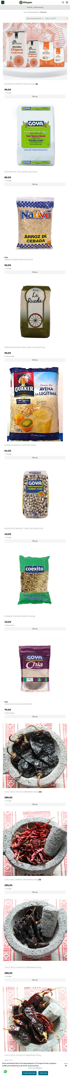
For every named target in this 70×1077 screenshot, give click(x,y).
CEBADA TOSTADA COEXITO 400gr (19, 616)
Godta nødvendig (29, 1073)
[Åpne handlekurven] (67, 2)
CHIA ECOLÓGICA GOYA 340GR (18, 704)
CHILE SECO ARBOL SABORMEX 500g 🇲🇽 (22, 880)
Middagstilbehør (34, 12)
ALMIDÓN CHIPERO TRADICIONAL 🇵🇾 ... (21, 84)
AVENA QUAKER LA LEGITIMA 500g (20, 445)
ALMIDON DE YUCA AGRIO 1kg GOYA (20, 172)
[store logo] (25, 2)
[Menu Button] (2, 2)
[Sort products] (56, 18)
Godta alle (43, 1073)
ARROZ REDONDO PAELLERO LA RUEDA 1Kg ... (25, 347)
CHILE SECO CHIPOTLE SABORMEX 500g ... (23, 967)
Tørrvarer (43, 12)
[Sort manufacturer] (34, 18)
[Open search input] (63, 2)
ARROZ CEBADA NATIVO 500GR (18, 259)
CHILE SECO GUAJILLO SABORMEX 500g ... (23, 1055)
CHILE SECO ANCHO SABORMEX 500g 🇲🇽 (22, 792)
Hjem (26, 12)
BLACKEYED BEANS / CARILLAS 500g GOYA (23, 528)
